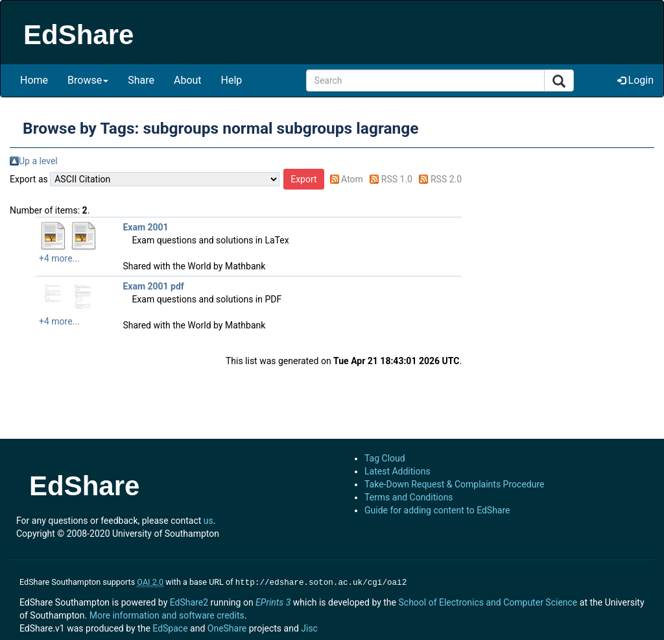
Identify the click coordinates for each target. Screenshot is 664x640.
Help (232, 80)
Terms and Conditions (408, 497)
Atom (352, 179)
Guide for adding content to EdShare (437, 510)
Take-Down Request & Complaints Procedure (454, 484)
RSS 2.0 (446, 179)
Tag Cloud (384, 458)
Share (141, 80)
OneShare (227, 627)
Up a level (38, 161)
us (208, 520)
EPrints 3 (272, 601)
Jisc (309, 627)
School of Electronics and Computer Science (487, 601)
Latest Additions (397, 471)
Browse (87, 80)
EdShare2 (189, 601)
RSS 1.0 (396, 179)
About (188, 80)
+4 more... (59, 258)
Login (635, 80)
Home (34, 80)
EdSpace (169, 627)
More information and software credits (166, 614)
